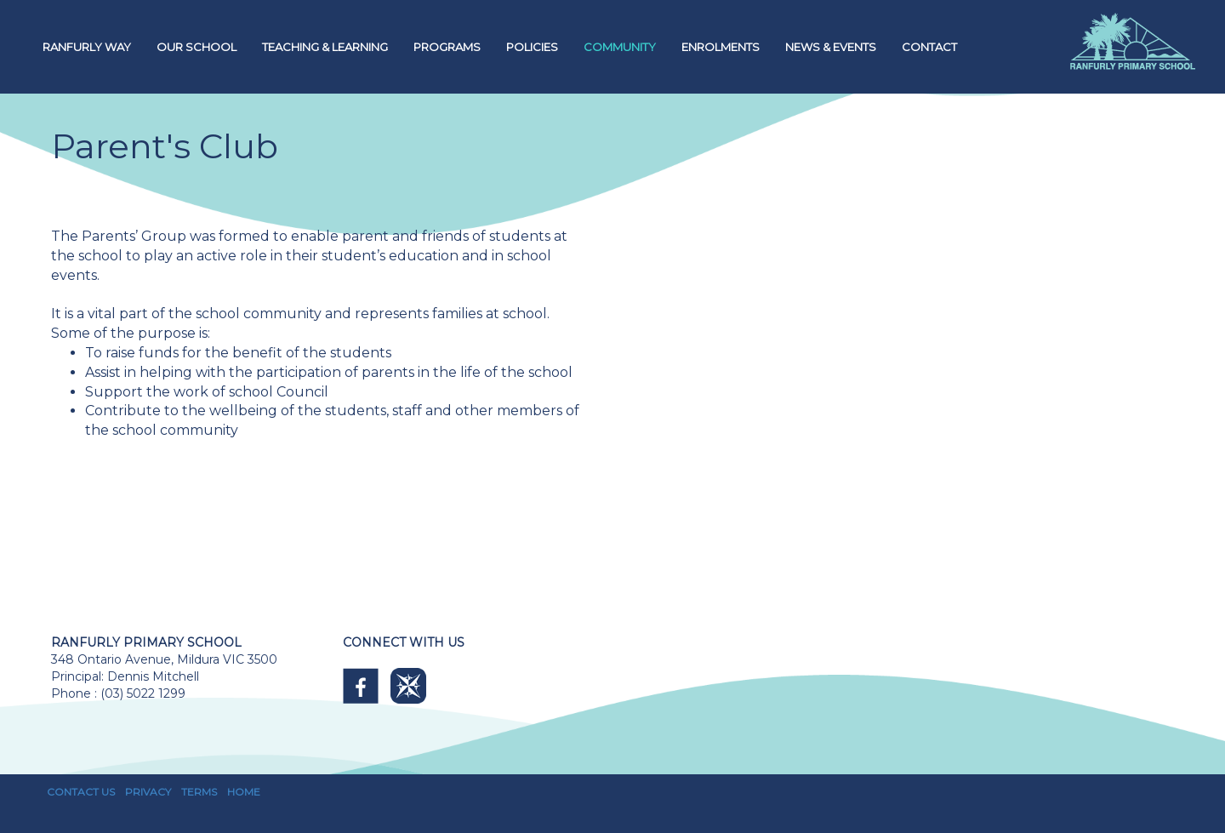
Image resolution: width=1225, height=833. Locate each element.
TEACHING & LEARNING (325, 47)
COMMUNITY (620, 47)
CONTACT (929, 47)
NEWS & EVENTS (830, 47)
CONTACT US (81, 791)
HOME (243, 791)
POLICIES (532, 47)
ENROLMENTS (720, 47)
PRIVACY (148, 791)
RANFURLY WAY (87, 47)
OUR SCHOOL (196, 47)
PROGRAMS (447, 47)
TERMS (199, 791)
